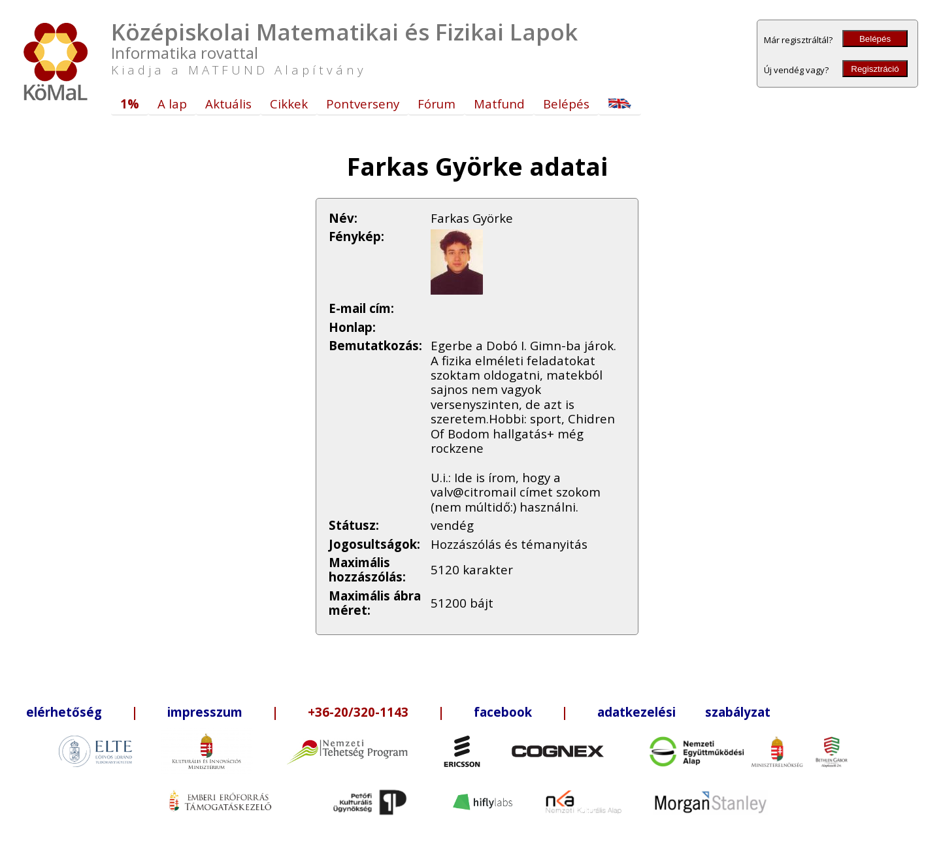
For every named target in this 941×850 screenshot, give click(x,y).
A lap (172, 103)
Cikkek (289, 103)
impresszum (204, 712)
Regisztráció (875, 69)
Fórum (436, 103)
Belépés (875, 39)
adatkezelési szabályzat (683, 712)
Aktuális (228, 103)
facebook (503, 712)
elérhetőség (64, 712)
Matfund (499, 103)
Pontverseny (362, 103)
